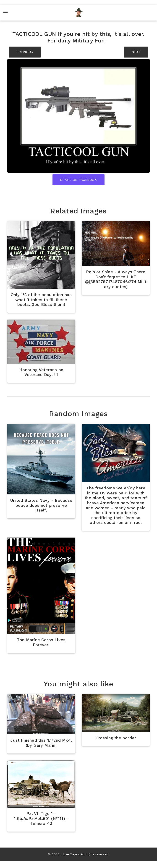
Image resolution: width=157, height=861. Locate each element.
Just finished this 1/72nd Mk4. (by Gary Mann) (41, 743)
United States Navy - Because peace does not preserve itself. (41, 505)
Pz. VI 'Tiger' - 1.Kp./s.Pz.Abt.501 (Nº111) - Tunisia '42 (41, 818)
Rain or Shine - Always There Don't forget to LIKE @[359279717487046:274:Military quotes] (116, 279)
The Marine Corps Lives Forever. (41, 642)
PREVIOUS (24, 52)
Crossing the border (116, 737)
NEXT (136, 52)
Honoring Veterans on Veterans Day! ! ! (41, 372)
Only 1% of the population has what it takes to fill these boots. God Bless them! (41, 299)
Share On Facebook (78, 179)
